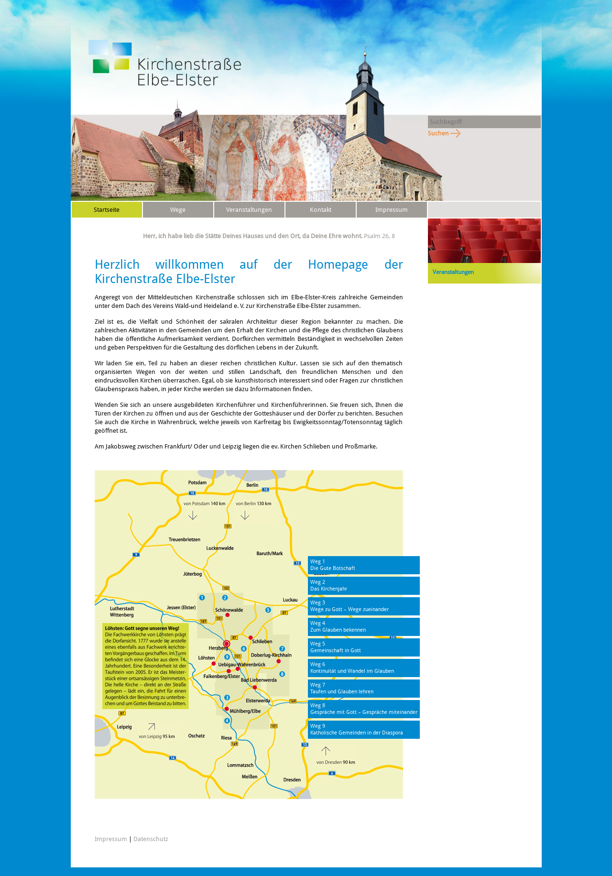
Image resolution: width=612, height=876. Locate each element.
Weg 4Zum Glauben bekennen (338, 626)
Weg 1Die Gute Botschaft (332, 564)
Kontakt (320, 209)
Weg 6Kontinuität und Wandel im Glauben (352, 667)
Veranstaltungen (249, 209)
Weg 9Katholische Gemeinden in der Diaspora (356, 729)
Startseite (107, 209)
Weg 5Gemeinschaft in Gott (335, 647)
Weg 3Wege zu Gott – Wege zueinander (349, 606)
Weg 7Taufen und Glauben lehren (341, 688)
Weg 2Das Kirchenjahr (328, 585)
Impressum (391, 209)
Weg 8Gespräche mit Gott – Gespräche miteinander (363, 708)
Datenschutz (106, 225)
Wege (178, 209)
